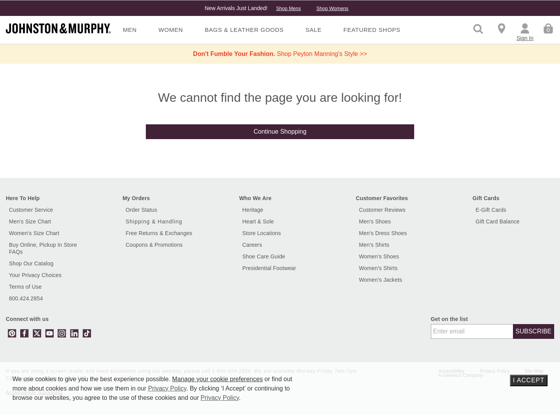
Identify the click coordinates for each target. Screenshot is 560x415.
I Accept (528, 380)
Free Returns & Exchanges (159, 233)
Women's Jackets (380, 280)
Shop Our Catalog (31, 263)
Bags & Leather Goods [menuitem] (244, 29)
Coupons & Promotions (154, 245)
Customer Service (31, 210)
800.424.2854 (26, 298)
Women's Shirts (378, 268)
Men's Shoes (375, 221)
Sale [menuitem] (314, 29)
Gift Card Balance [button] (498, 221)
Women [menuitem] (171, 29)
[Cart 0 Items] (548, 28)
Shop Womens (332, 8)
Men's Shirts (374, 245)
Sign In (525, 38)
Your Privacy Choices (35, 275)
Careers (252, 245)
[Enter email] (472, 331)
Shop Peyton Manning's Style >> (280, 54)
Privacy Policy (167, 388)
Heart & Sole (258, 221)
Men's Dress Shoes (383, 233)
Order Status (141, 210)
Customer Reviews (382, 210)
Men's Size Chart (30, 221)
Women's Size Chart (34, 233)
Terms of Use (25, 287)
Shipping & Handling (154, 221)
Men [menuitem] (130, 29)
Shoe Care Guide (263, 256)
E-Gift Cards (491, 210)
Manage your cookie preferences (217, 379)
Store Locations (261, 233)
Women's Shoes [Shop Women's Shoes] (379, 256)
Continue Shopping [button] (280, 131)
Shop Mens (288, 8)
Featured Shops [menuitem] (372, 29)
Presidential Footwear (269, 268)
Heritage (252, 210)
